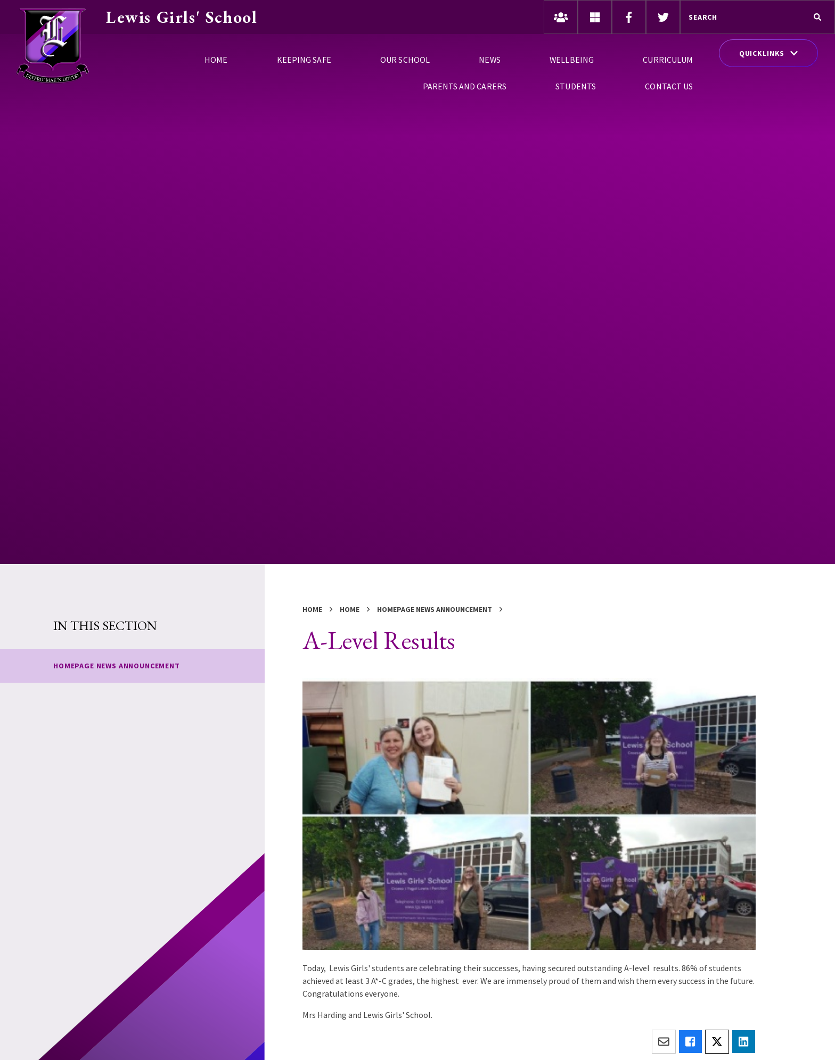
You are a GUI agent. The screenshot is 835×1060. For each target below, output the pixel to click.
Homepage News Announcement (434, 609)
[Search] (817, 17)
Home (312, 609)
